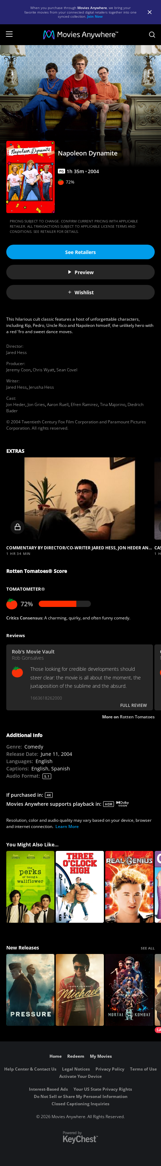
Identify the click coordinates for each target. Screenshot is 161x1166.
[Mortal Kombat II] (129, 990)
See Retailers (80, 252)
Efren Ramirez (84, 404)
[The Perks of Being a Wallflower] (30, 887)
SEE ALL (148, 948)
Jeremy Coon (18, 370)
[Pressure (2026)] (30, 990)
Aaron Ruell (58, 404)
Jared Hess (16, 352)
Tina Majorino (112, 404)
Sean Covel (66, 370)
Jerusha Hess (41, 387)
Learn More (67, 826)
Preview (80, 272)
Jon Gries (36, 404)
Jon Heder (15, 404)
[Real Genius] (129, 887)
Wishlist (80, 292)
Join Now (95, 16)
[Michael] (80, 990)
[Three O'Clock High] (80, 887)
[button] (79, 498)
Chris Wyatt (43, 370)
